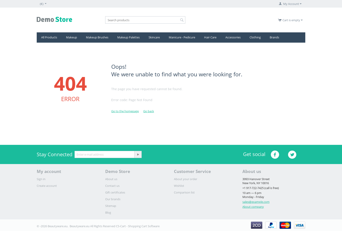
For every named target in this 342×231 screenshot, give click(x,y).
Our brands (112, 199)
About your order (185, 179)
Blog (108, 212)
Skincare (154, 37)
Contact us (112, 186)
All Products (49, 37)
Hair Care (210, 37)
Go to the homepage (125, 111)
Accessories (233, 37)
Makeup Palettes (128, 37)
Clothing (255, 37)
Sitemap (110, 206)
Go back (148, 111)
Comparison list (184, 192)
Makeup (71, 37)
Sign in (41, 179)
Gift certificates (115, 192)
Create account (47, 186)
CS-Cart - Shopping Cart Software (138, 226)
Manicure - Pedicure (182, 37)
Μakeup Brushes (97, 37)
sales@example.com (255, 202)
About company (253, 207)
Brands (274, 37)
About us (111, 179)
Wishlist (179, 186)
